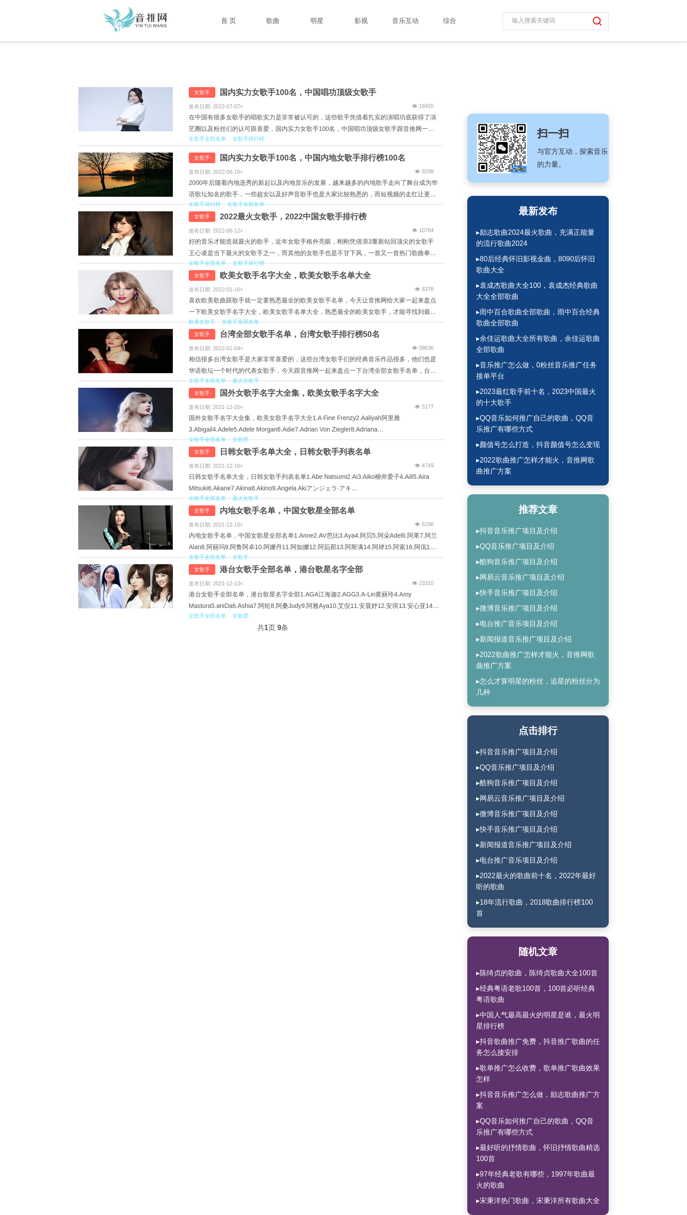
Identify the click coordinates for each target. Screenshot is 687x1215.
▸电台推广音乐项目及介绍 (516, 623)
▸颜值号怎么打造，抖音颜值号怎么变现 (538, 444)
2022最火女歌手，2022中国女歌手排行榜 (293, 216)
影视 (361, 20)
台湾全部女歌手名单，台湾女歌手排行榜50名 (300, 334)
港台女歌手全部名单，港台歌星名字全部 (291, 569)
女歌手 (202, 92)
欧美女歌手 (202, 322)
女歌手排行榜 (248, 139)
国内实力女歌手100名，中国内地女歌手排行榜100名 (312, 157)
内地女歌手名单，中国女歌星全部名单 (287, 510)
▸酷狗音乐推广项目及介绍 (516, 561)
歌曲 (272, 20)
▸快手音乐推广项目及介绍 (516, 592)
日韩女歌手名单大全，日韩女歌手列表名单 (295, 451)
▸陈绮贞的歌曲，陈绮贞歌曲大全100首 (537, 973)
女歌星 (240, 439)
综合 (449, 20)
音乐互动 (405, 20)
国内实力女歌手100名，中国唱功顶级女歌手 (298, 92)
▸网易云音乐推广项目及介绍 (520, 577)
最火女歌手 (246, 381)
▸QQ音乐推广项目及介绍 (515, 546)
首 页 (228, 20)
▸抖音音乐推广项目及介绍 (516, 531)
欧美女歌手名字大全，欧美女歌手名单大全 (295, 275)
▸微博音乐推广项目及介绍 (516, 608)
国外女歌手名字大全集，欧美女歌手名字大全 (299, 393)
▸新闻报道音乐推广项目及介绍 (524, 639)
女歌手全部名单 (207, 139)
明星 (317, 20)
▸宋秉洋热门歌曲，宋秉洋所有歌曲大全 (538, 1200)
